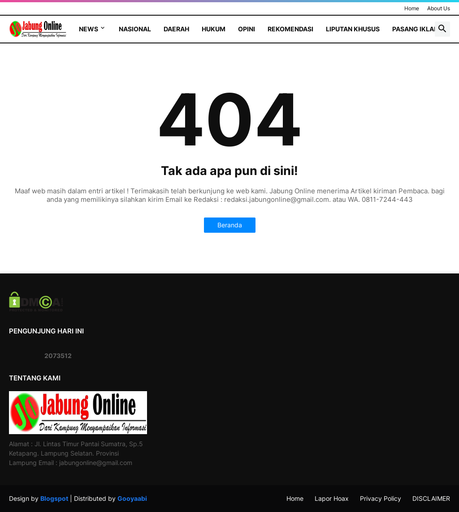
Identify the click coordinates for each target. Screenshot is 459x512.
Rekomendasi (290, 29)
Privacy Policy (380, 498)
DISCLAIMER (431, 498)
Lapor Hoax (332, 498)
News (88, 29)
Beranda (229, 225)
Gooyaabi (132, 498)
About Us (438, 8)
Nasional (135, 29)
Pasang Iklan (415, 29)
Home (411, 8)
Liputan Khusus (353, 29)
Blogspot (54, 498)
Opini (246, 29)
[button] (442, 29)
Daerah (176, 29)
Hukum (213, 29)
